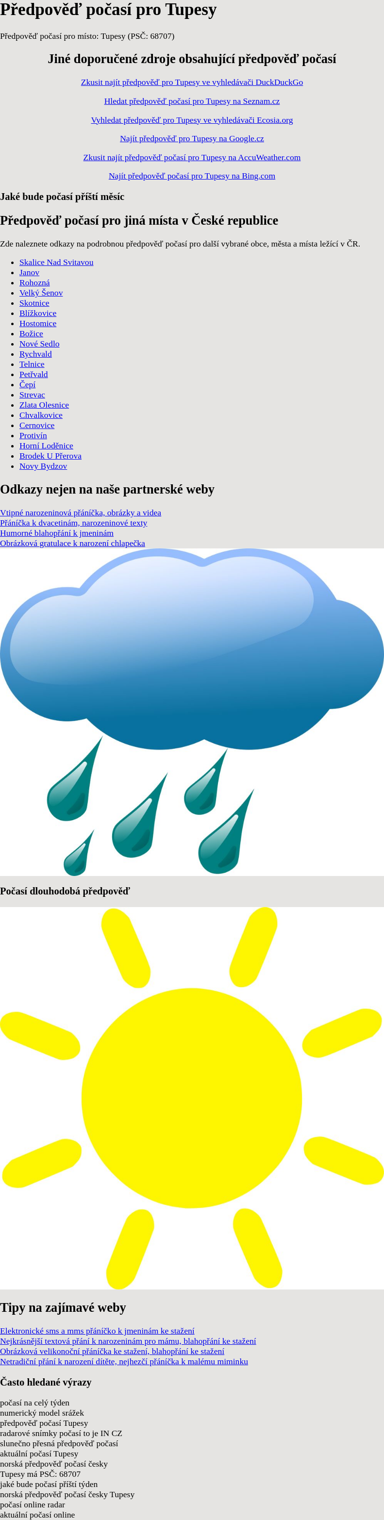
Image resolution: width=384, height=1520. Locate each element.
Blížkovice (37, 313)
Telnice (32, 364)
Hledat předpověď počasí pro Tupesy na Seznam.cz (192, 101)
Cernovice (36, 425)
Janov (29, 272)
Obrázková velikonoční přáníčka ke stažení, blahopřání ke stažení (112, 1351)
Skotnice (34, 303)
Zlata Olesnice (44, 405)
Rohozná (34, 282)
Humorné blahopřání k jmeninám (57, 533)
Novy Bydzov (43, 466)
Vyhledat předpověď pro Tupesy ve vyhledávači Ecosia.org (192, 120)
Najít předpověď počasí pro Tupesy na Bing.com (192, 176)
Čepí (27, 384)
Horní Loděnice (46, 445)
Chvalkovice (41, 415)
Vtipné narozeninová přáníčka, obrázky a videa (80, 512)
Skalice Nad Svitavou (56, 262)
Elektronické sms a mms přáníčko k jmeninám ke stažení (97, 1331)
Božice (31, 333)
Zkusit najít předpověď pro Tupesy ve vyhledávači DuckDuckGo (192, 82)
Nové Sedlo (39, 343)
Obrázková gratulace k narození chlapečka (72, 543)
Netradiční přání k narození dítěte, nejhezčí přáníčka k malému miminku (124, 1361)
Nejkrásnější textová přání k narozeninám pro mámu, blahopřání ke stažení (128, 1341)
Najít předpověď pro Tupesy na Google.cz (192, 138)
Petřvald (33, 374)
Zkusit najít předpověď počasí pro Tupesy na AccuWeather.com (192, 157)
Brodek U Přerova (50, 456)
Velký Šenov (41, 292)
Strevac (32, 394)
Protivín (33, 435)
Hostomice (37, 323)
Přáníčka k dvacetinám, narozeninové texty (73, 523)
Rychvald (35, 354)
